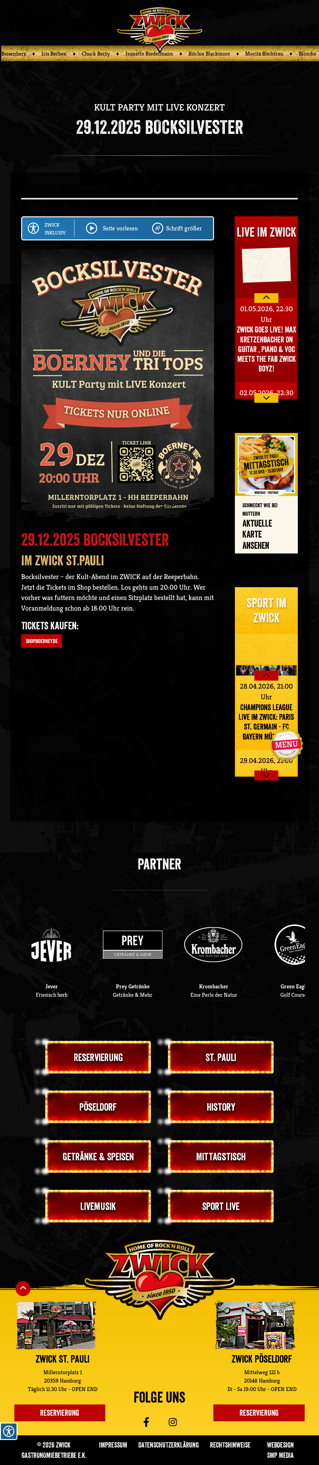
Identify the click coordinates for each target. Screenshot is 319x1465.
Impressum (113, 1444)
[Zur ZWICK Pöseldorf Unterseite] (255, 1325)
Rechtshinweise (230, 1444)
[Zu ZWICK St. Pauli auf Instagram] (182, 1422)
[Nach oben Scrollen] (23, 1288)
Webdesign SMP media (280, 1450)
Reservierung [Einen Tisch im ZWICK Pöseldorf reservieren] (259, 1413)
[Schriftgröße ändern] (157, 228)
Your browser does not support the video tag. (266, 264)
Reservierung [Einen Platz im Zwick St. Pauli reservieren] (59, 1413)
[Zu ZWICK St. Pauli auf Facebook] (136, 1422)
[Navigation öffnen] (286, 744)
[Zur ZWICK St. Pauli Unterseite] (56, 1325)
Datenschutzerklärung (168, 1444)
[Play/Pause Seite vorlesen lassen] (91, 228)
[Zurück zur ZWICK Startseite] (160, 28)
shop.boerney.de (42, 641)
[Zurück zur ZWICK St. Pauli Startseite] (159, 1279)
